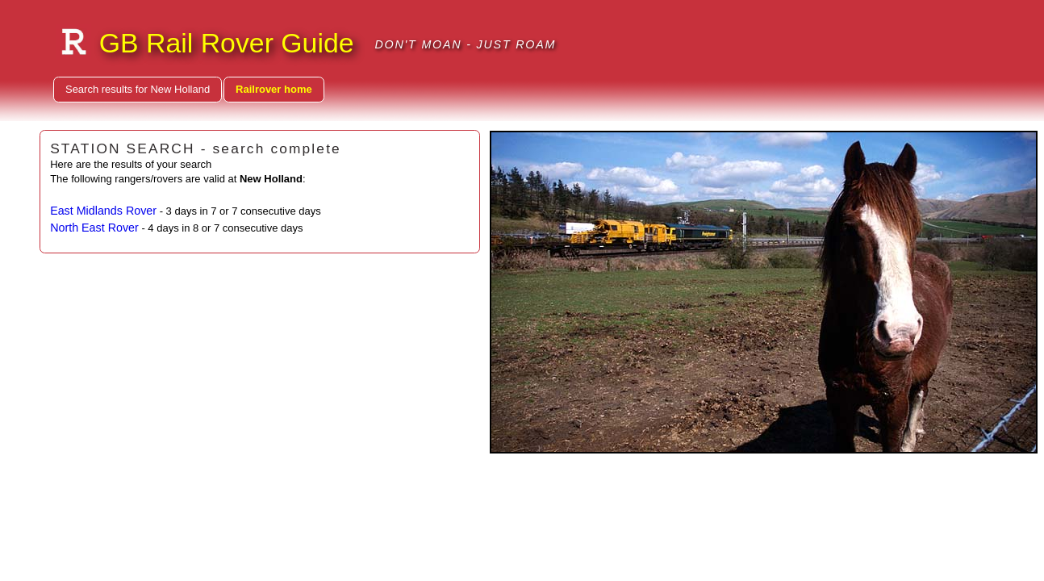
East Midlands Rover (103, 210)
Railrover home (274, 89)
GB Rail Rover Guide (226, 42)
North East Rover (94, 227)
